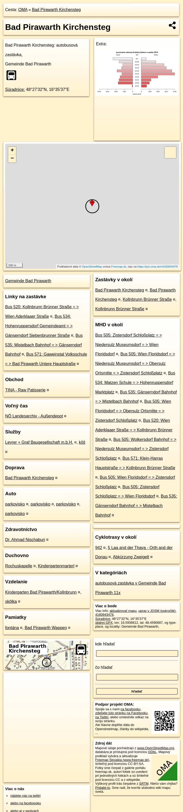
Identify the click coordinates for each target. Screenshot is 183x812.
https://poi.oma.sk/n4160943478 (157, 266)
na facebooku (130, 709)
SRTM (143, 783)
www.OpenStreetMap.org (155, 748)
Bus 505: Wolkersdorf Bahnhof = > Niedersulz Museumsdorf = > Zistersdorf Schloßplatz (135, 449)
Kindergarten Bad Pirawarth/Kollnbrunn (41, 592)
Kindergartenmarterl (56, 566)
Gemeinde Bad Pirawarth (28, 281)
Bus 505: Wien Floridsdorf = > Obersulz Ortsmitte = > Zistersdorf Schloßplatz (133, 411)
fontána (12, 628)
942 (98, 547)
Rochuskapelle (18, 566)
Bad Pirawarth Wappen (46, 628)
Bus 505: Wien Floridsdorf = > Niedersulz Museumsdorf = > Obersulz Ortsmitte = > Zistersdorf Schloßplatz (135, 363)
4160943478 (104, 615)
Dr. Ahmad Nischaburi (25, 539)
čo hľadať (104, 667)
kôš (82, 442)
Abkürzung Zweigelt (131, 557)
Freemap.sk (118, 266)
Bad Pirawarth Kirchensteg (56, 9)
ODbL (152, 752)
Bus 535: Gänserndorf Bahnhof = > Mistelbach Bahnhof (136, 505)
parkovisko (15, 504)
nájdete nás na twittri (25, 796)
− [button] (12, 159)
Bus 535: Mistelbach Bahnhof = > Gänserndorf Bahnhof (44, 345)
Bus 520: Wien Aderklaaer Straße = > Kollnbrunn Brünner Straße (133, 430)
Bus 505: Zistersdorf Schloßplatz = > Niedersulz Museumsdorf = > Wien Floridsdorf (128, 344)
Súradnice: (15, 89)
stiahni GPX (104, 623)
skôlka (11, 601)
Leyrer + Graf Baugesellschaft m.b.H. (39, 442)
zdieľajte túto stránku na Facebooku (121, 713)
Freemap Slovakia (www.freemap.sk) (122, 760)
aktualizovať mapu (123, 611)
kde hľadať (105, 644)
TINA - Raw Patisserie (25, 390)
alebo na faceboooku (25, 803)
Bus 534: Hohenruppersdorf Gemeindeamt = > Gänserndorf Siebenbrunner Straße (38, 326)
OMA (23, 9)
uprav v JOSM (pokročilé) (157, 611)
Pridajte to (102, 788)
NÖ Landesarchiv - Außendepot (34, 416)
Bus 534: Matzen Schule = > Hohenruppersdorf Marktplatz (135, 382)
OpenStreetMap (92, 266)
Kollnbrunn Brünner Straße (147, 299)
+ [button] (12, 151)
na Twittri (101, 717)
